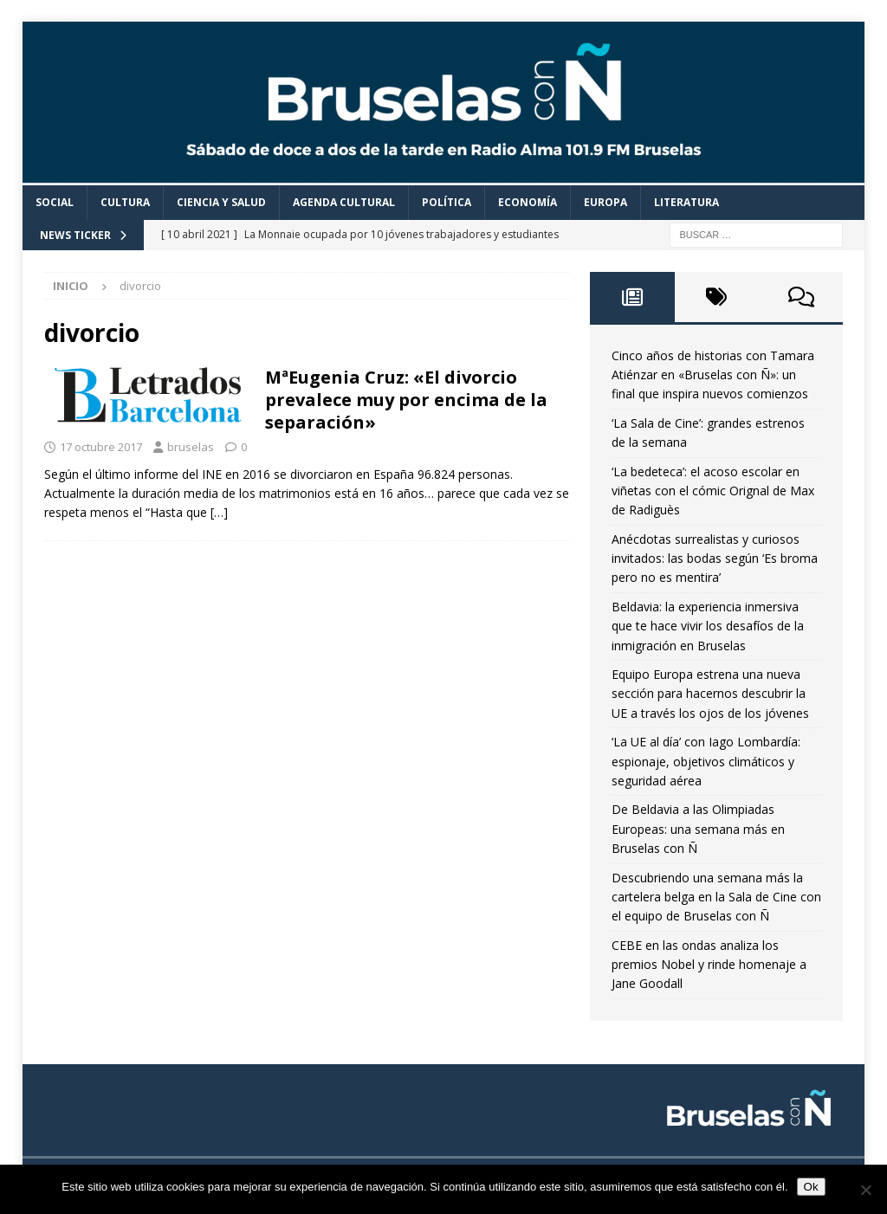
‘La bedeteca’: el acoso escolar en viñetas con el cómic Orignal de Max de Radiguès (713, 491)
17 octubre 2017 (101, 447)
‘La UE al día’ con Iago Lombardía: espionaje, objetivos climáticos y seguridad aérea (706, 761)
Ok (811, 1186)
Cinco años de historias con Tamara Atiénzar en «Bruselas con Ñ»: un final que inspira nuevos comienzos (713, 375)
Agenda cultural (344, 202)
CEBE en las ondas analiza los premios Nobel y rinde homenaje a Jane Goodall (709, 964)
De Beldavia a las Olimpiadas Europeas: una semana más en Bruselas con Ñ (698, 828)
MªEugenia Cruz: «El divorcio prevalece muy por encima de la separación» (406, 399)
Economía (527, 202)
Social (55, 202)
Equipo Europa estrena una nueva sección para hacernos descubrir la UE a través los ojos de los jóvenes (710, 693)
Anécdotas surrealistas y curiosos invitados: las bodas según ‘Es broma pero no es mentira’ (715, 558)
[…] (219, 512)
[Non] (865, 1189)
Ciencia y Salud (221, 202)
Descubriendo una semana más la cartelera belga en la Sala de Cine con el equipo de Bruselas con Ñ (716, 897)
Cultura (125, 202)
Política (446, 202)
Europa (605, 202)
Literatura (686, 202)
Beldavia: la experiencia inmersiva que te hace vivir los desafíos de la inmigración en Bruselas (708, 626)
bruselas (190, 447)
